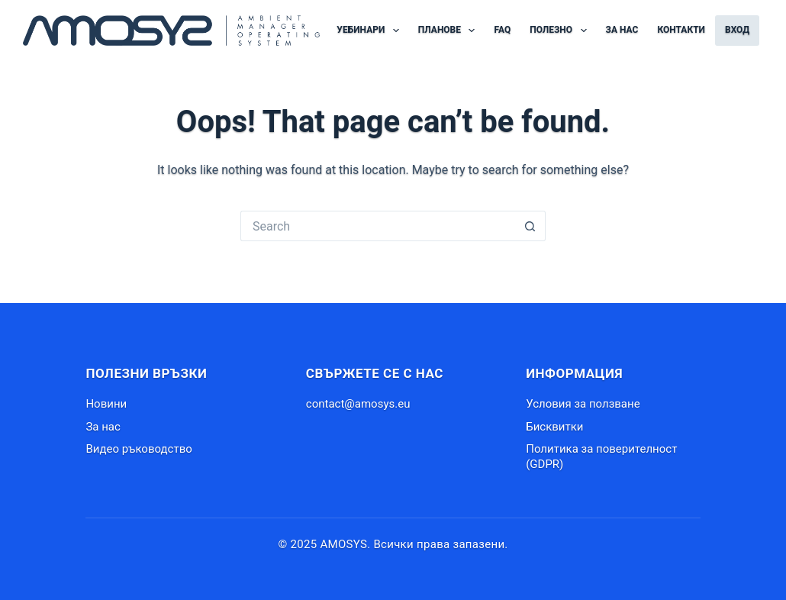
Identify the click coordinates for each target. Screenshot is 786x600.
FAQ (502, 29)
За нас (622, 29)
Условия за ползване (582, 404)
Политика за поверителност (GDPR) (601, 456)
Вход (737, 29)
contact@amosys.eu (358, 404)
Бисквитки (554, 427)
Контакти (681, 29)
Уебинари (370, 30)
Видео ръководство (138, 449)
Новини (106, 404)
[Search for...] (377, 226)
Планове (450, 30)
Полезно (561, 30)
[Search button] (530, 226)
